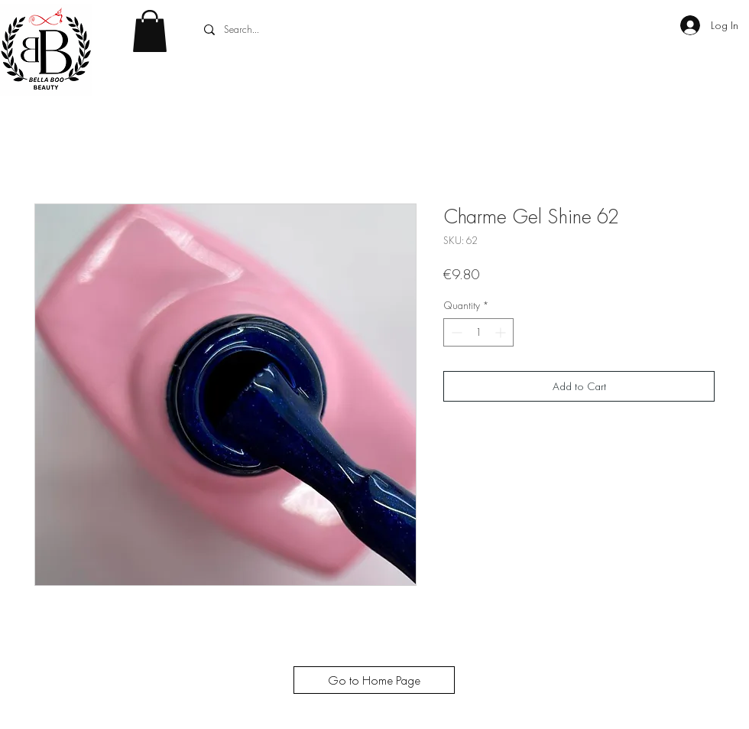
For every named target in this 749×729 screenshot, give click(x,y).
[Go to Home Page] (374, 680)
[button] (149, 31)
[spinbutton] (478, 332)
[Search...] (314, 30)
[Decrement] (455, 332)
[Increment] (501, 332)
